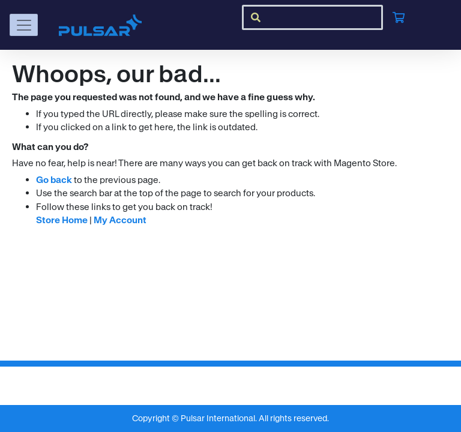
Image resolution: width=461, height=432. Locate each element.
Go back (54, 179)
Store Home (62, 220)
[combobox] (312, 17)
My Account (120, 220)
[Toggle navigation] (24, 25)
